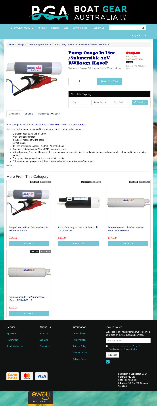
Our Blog (44, 340)
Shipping (29, 114)
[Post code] (120, 102)
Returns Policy (79, 346)
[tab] (14, 114)
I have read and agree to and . (123, 348)
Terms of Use (79, 333)
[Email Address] (128, 340)
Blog (66, 28)
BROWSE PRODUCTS (22, 28)
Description (14, 114)
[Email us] (108, 362)
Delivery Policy (80, 359)
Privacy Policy (79, 340)
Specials (55, 28)
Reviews (48, 114)
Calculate (140, 102)
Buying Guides (81, 28)
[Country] (99, 102)
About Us (42, 28)
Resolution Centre (15, 346)
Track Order (12, 340)
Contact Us (99, 28)
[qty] (79, 102)
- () (135, 35)
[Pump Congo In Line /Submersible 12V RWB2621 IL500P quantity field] (80, 81)
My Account (11, 333)
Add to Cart (109, 81)
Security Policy (80, 352)
